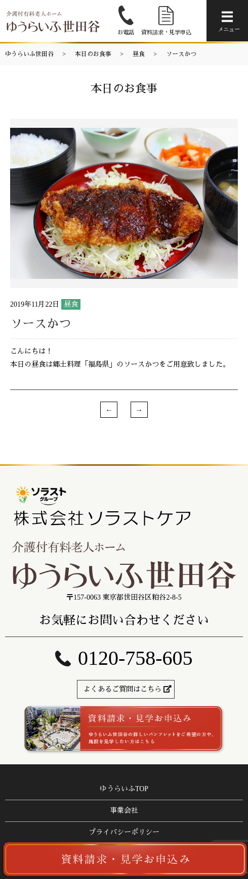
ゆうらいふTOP (124, 789)
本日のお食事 (93, 54)
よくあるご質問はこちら (122, 689)
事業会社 (124, 810)
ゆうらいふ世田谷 (29, 54)
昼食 (139, 54)
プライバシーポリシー (124, 832)
